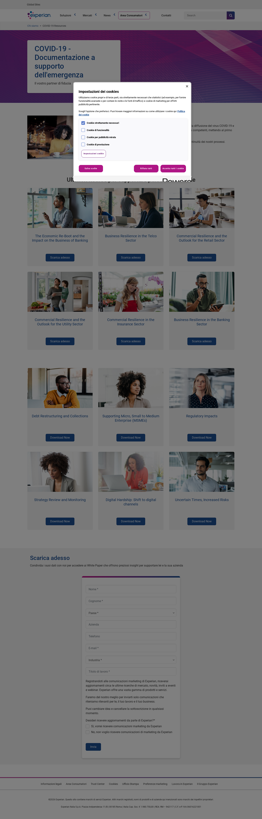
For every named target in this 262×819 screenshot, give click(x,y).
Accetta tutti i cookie (173, 168)
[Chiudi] (187, 86)
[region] (132, 131)
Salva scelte (91, 168)
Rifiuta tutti (146, 168)
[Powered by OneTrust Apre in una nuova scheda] (176, 179)
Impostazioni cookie (94, 153)
